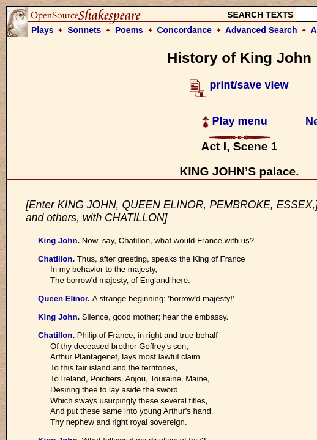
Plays (42, 30)
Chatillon (55, 258)
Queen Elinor (63, 298)
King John (57, 240)
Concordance (184, 30)
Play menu (234, 121)
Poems (129, 30)
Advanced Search (261, 30)
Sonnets (84, 30)
